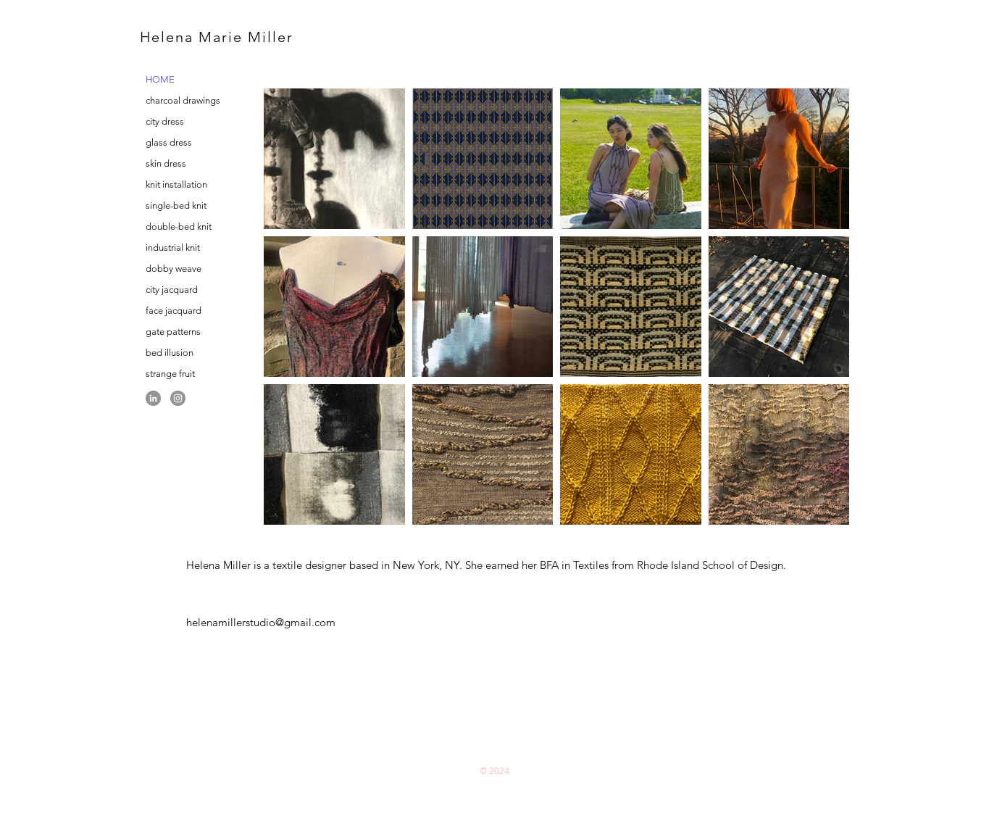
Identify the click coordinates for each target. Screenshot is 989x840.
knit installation (176, 184)
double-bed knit (179, 226)
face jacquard (173, 310)
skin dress (166, 163)
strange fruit (170, 373)
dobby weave (173, 268)
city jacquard (172, 289)
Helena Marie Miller (216, 37)
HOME (160, 79)
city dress (165, 121)
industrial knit (173, 247)
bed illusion (169, 352)
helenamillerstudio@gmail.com (260, 622)
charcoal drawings (183, 100)
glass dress (169, 142)
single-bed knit (176, 205)
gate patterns (173, 331)
